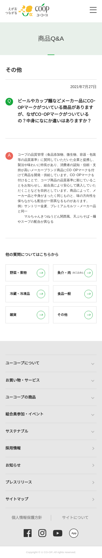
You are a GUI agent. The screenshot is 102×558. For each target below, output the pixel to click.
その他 (75, 315)
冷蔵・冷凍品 (27, 294)
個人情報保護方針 (27, 517)
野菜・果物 (27, 273)
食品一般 (75, 294)
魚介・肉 (75, 273)
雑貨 (27, 315)
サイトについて (75, 517)
